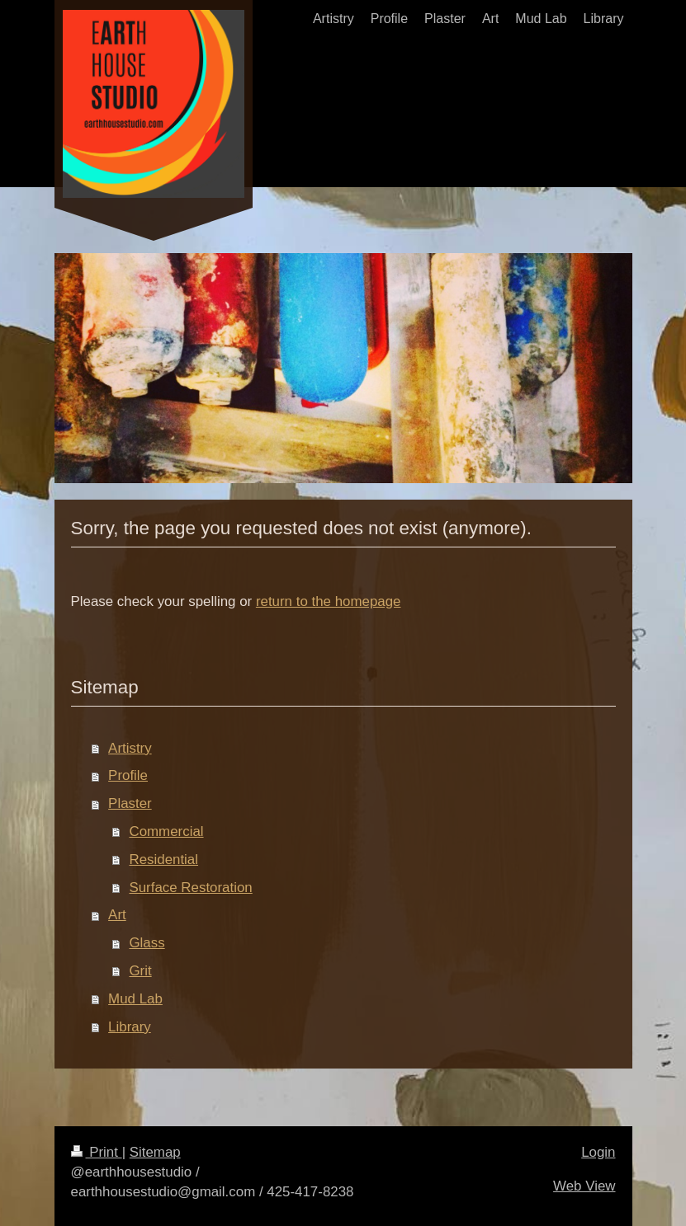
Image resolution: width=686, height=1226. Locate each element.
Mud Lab (135, 999)
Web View (584, 1186)
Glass (146, 943)
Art (117, 915)
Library (129, 1027)
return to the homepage (328, 601)
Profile (128, 775)
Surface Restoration (190, 887)
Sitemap (155, 1152)
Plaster (130, 803)
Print (96, 1152)
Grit (140, 971)
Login (598, 1152)
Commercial (166, 831)
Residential (163, 859)
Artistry (130, 748)
